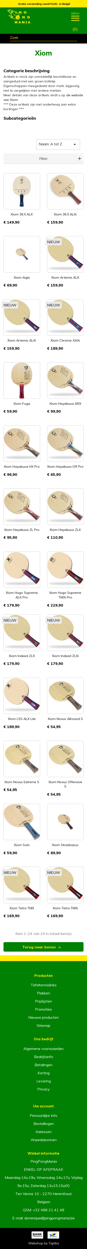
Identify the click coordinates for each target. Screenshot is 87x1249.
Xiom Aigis (22, 277)
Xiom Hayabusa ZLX (65, 530)
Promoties (43, 1009)
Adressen (43, 1131)
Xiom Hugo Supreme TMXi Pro (65, 595)
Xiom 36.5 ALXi (65, 214)
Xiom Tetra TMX (22, 908)
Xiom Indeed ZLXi (65, 656)
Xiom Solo (22, 845)
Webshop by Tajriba (43, 1243)
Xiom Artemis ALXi (21, 340)
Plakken (43, 993)
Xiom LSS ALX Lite (22, 719)
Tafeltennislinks (44, 985)
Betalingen (43, 1064)
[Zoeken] (43, 38)
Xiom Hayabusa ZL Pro (21, 530)
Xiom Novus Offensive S (65, 784)
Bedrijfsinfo (43, 1056)
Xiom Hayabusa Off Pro (65, 466)
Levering (43, 1081)
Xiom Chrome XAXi (65, 340)
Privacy (43, 1089)
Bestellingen (43, 1123)
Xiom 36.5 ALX (22, 214)
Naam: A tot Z (58, 144)
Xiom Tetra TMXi (65, 908)
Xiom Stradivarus (65, 845)
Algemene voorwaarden (43, 1048)
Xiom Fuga (21, 404)
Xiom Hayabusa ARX (65, 404)
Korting (44, 1073)
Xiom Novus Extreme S (21, 782)
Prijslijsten (43, 1001)
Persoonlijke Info (43, 1115)
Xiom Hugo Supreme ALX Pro (22, 595)
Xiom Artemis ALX (65, 277)
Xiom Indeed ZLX (22, 656)
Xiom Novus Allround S (65, 719)
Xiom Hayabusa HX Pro (22, 466)
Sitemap (43, 1025)
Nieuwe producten (43, 1017)
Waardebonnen (44, 1139)
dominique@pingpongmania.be (49, 1218)
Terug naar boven (42, 947)
